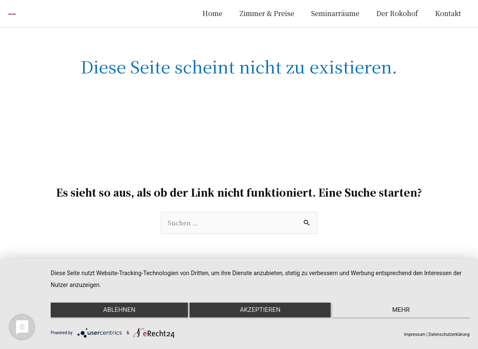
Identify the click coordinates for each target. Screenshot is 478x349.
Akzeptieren (260, 316)
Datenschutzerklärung (449, 334)
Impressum (414, 334)
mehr (407, 316)
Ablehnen (113, 316)
